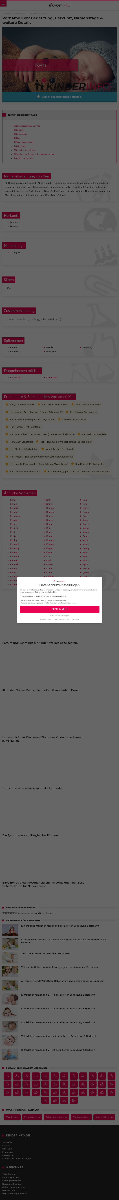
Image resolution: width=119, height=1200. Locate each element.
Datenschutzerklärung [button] (61, 619)
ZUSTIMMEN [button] (59, 609)
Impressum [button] (75, 619)
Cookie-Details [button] (45, 619)
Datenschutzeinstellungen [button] (59, 616)
